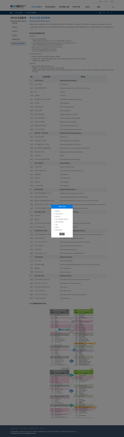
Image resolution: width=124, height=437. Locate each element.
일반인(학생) (58, 230)
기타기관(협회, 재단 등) (61, 219)
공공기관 (57, 216)
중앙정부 (57, 211)
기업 (56, 224)
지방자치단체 (58, 214)
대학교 (57, 227)
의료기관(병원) (59, 222)
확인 (62, 234)
